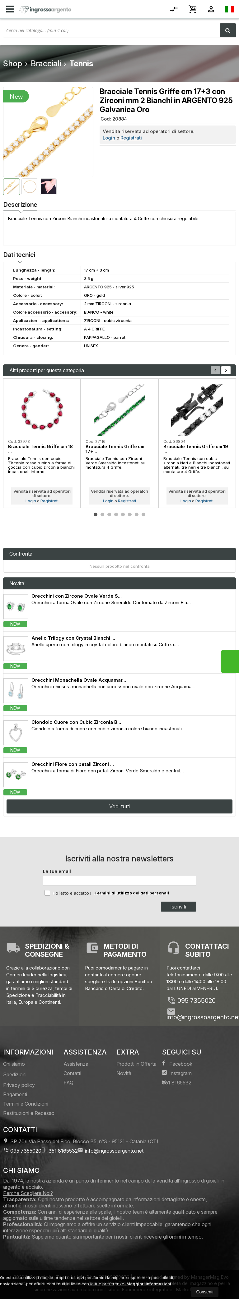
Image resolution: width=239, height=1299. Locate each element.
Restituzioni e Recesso (28, 1113)
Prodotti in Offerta (136, 1064)
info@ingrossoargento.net (110, 1150)
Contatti (72, 1073)
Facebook (177, 1063)
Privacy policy (19, 1085)
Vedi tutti (119, 806)
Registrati (131, 138)
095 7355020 (196, 1000)
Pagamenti (15, 1094)
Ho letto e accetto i (68, 893)
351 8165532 (176, 1082)
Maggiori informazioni (148, 1283)
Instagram (177, 1073)
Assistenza (75, 1064)
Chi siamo (14, 1064)
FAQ (68, 1082)
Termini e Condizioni (25, 1104)
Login (109, 138)
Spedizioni (14, 1074)
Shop (12, 63)
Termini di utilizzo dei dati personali (131, 892)
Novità (123, 1073)
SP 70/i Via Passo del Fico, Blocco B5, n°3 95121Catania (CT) (80, 1141)
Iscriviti (178, 906)
